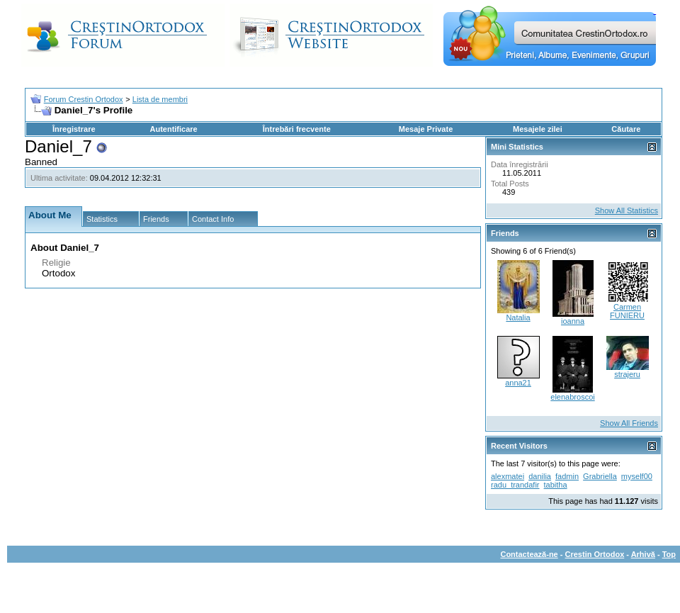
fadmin (567, 476)
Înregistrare (74, 129)
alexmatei (507, 476)
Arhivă (643, 554)
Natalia (518, 317)
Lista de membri (160, 99)
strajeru (627, 374)
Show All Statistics (626, 210)
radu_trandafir (515, 484)
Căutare (625, 129)
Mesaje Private (426, 129)
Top (669, 554)
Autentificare (173, 129)
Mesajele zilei (537, 129)
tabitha (555, 484)
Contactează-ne (528, 554)
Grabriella (600, 476)
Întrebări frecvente (297, 129)
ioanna (572, 321)
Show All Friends (629, 423)
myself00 (636, 476)
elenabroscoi (572, 397)
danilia (539, 476)
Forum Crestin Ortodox (83, 99)
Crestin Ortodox (595, 554)
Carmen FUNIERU (627, 311)
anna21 (518, 382)
